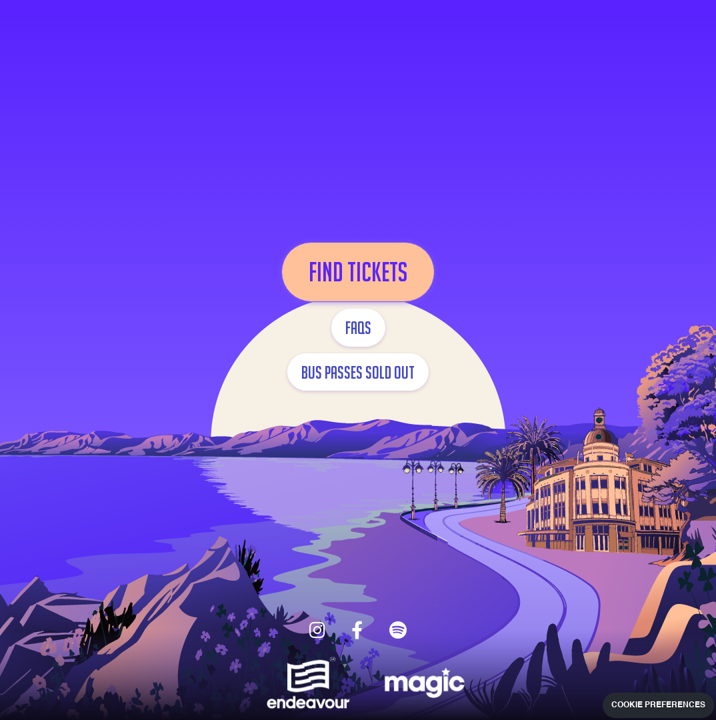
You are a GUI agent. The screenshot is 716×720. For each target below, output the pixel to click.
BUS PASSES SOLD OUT (358, 372)
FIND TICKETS (358, 272)
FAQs (358, 327)
